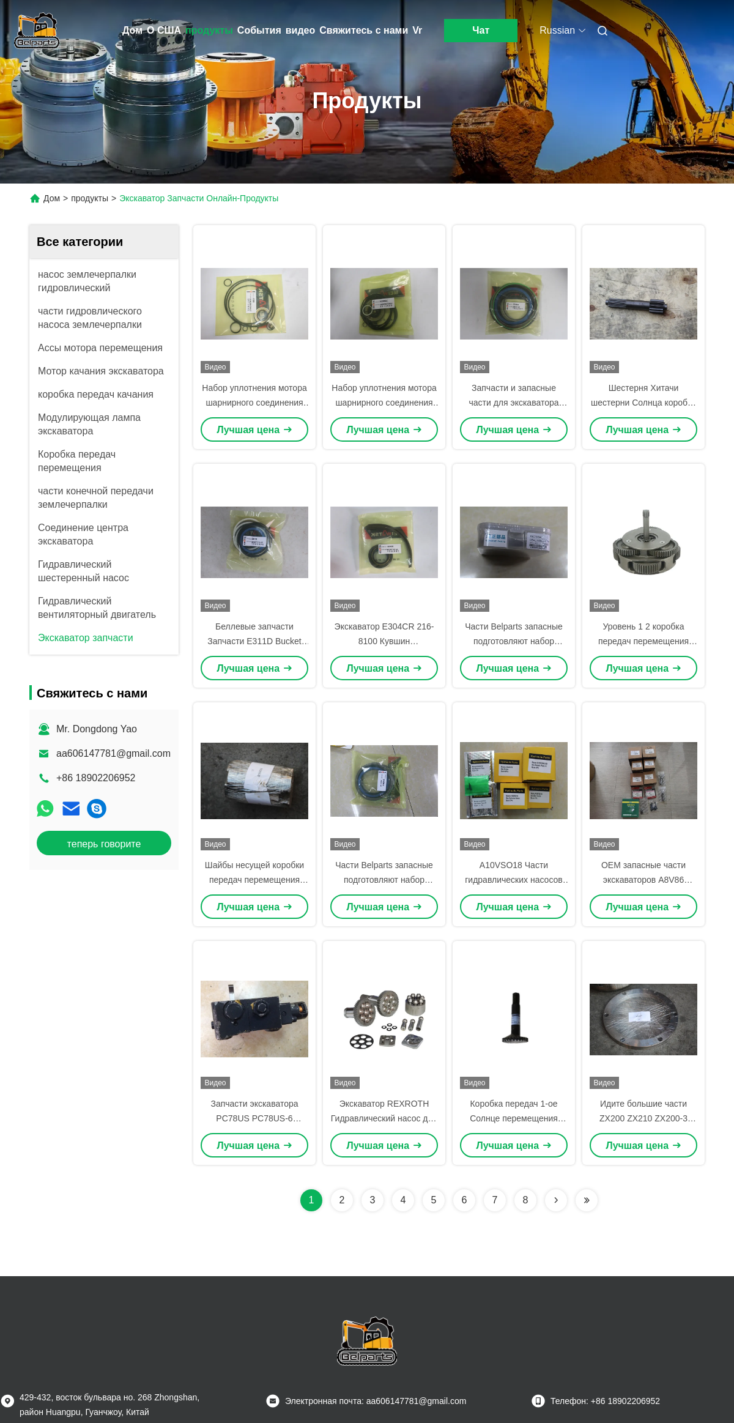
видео (301, 30)
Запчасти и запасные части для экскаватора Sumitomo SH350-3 (513, 402)
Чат (480, 30)
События (259, 30)
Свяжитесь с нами (363, 30)
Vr (417, 30)
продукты (209, 30)
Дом (132, 30)
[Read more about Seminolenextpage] (556, 1200)
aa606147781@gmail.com (113, 753)
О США (164, 30)
